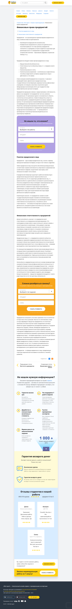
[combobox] (36, 129)
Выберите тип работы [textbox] (27, 129)
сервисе (49, 380)
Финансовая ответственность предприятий (30, 34)
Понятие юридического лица (26, 31)
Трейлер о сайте (21, 597)
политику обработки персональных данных (14, 591)
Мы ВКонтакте (8, 597)
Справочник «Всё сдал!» (23, 22)
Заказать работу (49, 564)
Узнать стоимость (36, 146)
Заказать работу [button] (58, 2)
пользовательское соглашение (29, 589)
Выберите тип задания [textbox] (28, 292)
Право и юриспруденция (37, 22)
